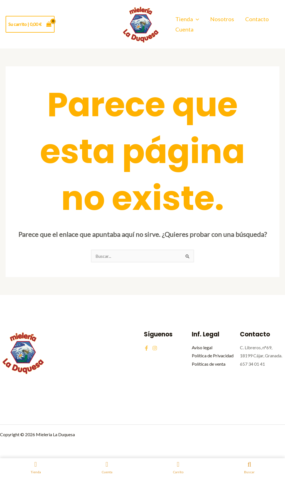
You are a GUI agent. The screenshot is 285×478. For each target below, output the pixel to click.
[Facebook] (146, 348)
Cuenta (184, 29)
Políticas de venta (208, 364)
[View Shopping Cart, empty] (30, 24)
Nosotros (222, 19)
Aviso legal (202, 347)
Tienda (187, 19)
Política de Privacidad (213, 355)
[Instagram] (154, 348)
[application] (196, 19)
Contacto (257, 19)
